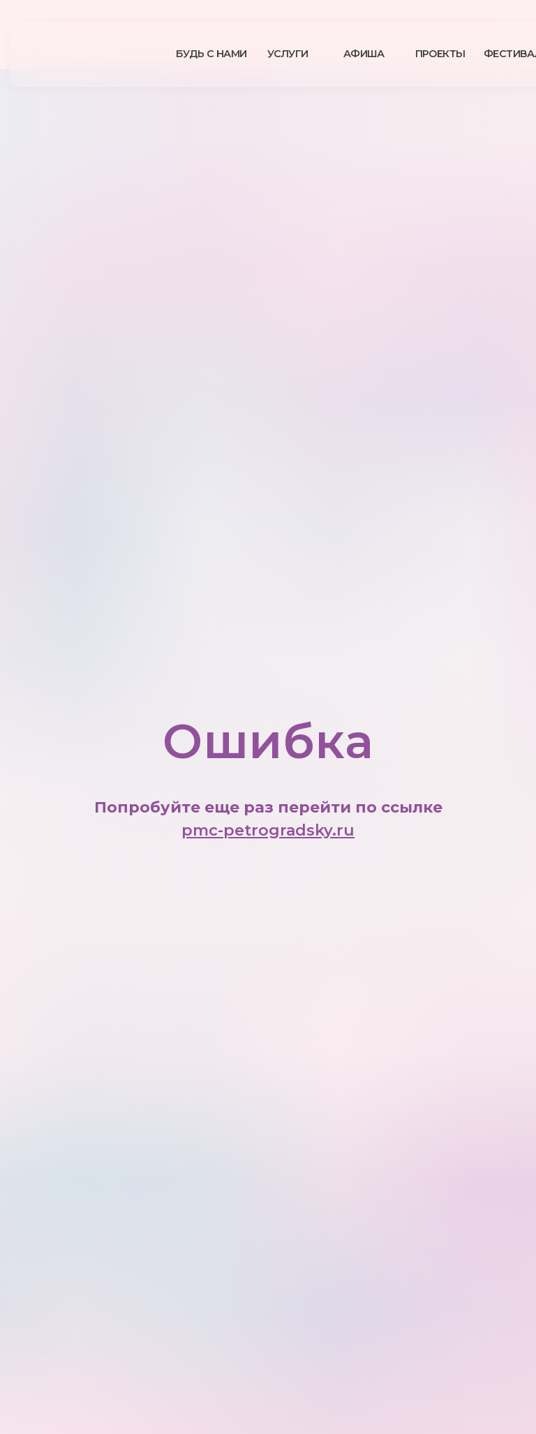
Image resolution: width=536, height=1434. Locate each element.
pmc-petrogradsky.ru (268, 830)
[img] (103, 54)
